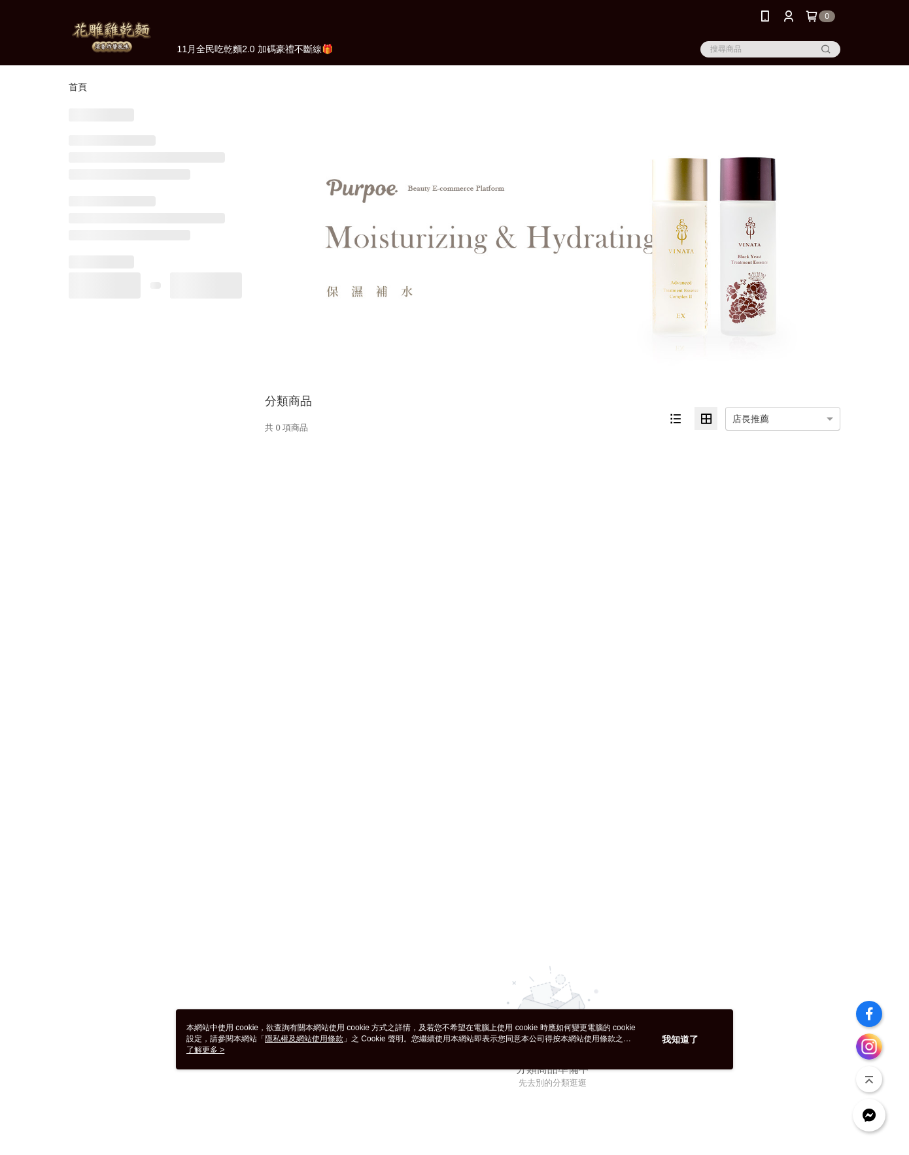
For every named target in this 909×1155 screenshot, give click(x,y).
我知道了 (680, 1039)
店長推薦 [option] (750, 419)
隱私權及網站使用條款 (304, 1038)
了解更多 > (205, 1049)
